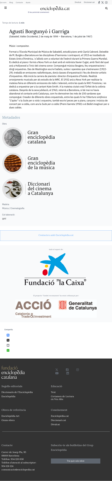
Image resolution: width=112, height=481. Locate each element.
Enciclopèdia (8, 396)
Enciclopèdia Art (10, 415)
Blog (11, 2)
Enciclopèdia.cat (60, 415)
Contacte (19, 2)
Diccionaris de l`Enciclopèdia (17, 392)
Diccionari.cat (89, 2)
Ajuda (28, 2)
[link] (56, 235)
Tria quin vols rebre (75, 461)
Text (53, 392)
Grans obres (8, 420)
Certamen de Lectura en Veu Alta (62, 398)
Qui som (3, 2)
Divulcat (78, 2)
